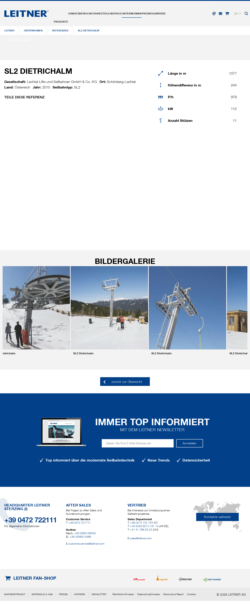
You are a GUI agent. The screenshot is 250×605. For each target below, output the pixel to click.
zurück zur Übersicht (126, 382)
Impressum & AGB (42, 594)
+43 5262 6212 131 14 (144, 526)
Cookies (191, 594)
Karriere (187, 12)
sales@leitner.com (141, 538)
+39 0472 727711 (79, 522)
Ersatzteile (112, 12)
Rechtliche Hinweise (123, 594)
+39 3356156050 (85, 533)
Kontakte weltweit (217, 517)
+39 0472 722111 (30, 520)
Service (130, 12)
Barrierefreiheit (14, 594)
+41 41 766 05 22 (141, 529)
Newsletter (99, 594)
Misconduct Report (173, 594)
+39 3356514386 (80, 536)
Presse (170, 12)
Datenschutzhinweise (148, 594)
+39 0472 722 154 (141, 522)
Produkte (63, 12)
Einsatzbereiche (87, 12)
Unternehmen (151, 12)
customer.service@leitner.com (86, 543)
